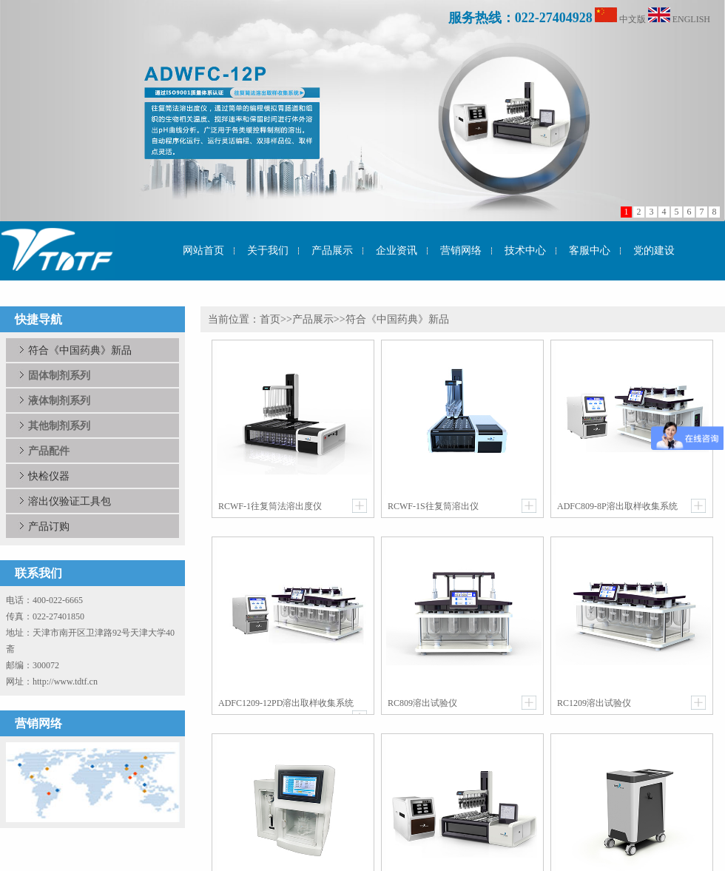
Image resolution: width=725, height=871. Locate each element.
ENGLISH (691, 19)
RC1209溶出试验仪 (594, 703)
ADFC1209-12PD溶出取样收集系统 (286, 703)
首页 (270, 319)
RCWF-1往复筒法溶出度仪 (270, 506)
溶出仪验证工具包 (69, 501)
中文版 (632, 19)
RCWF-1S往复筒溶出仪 (433, 506)
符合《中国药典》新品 (80, 350)
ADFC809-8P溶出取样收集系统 (617, 506)
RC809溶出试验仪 (422, 703)
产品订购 (49, 526)
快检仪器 (49, 476)
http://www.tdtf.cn (65, 681)
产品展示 (313, 319)
